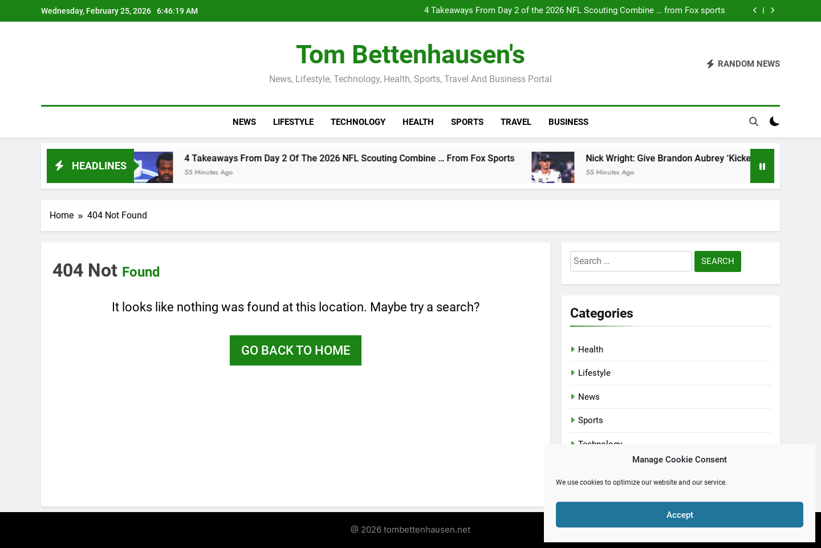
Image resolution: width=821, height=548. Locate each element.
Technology (358, 122)
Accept (679, 515)
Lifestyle (293, 122)
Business (568, 122)
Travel (516, 122)
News (244, 122)
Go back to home (295, 350)
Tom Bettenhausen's (410, 54)
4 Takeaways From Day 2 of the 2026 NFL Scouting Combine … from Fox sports (574, 10)
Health (418, 122)
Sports (467, 122)
